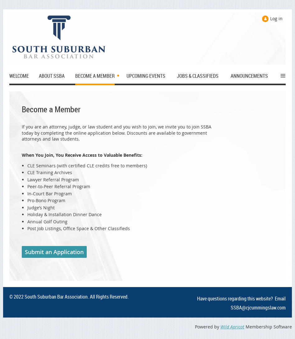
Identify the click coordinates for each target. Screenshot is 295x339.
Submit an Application (54, 252)
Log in (276, 18)
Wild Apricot (232, 327)
